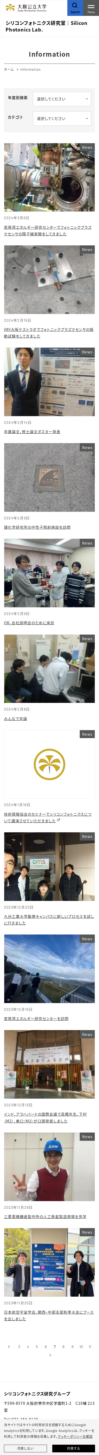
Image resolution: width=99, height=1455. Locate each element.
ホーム (9, 69)
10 (81, 1346)
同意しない (25, 1448)
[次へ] (50, 1355)
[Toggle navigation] (91, 8)
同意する (73, 1448)
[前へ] (9, 1346)
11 (90, 1346)
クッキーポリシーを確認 (75, 1436)
